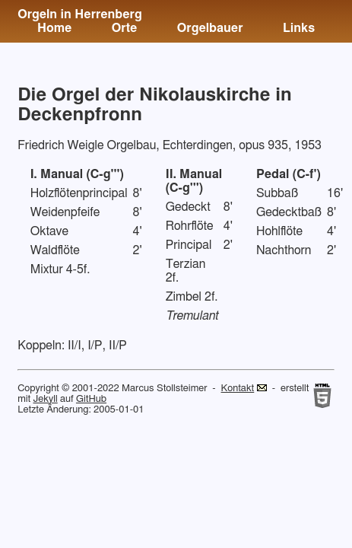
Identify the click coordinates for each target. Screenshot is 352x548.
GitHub (91, 399)
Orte (125, 28)
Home (54, 28)
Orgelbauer (210, 28)
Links (299, 28)
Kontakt (238, 388)
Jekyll (45, 399)
